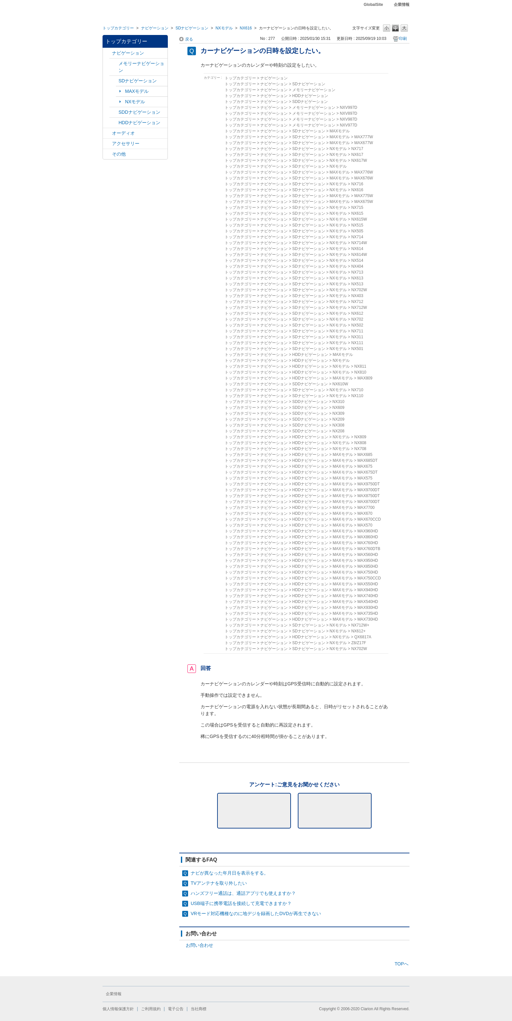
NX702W (359, 290)
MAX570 (364, 525)
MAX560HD (367, 554)
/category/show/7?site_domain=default (114, 63)
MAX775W (363, 195)
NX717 (357, 148)
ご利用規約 (151, 1009)
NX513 (357, 284)
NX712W (359, 307)
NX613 (357, 278)
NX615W (359, 219)
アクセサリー (125, 143)
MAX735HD (367, 613)
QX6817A (362, 637)
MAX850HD (367, 566)
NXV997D (348, 107)
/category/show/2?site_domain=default (107, 53)
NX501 (357, 348)
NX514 (357, 260)
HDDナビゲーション (139, 122)
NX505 (357, 231)
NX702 (357, 319)
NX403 (357, 295)
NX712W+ (360, 625)
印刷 (403, 38)
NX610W (340, 384)
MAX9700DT (368, 490)
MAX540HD (367, 601)
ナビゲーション (154, 28)
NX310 (338, 401)
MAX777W (363, 137)
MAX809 (364, 378)
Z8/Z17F (358, 643)
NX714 (357, 237)
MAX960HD (367, 531)
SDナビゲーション (191, 28)
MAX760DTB (368, 548)
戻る (189, 39)
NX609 (338, 407)
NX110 (357, 395)
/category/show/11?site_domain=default (107, 154)
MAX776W (363, 172)
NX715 (357, 207)
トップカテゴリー (118, 28)
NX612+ (358, 631)
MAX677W (363, 143)
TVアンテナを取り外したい (219, 883)
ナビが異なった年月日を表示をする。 (229, 873)
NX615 (357, 213)
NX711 (357, 331)
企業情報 (401, 4)
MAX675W (363, 201)
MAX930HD (367, 607)
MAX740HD (367, 596)
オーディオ (123, 133)
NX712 (357, 301)
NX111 (357, 343)
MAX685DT (367, 460)
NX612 (357, 313)
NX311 (357, 337)
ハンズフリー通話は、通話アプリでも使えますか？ (243, 893)
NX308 (338, 425)
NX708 (360, 448)
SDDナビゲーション (139, 112)
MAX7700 (366, 507)
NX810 (360, 372)
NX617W (359, 160)
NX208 (338, 431)
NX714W (359, 243)
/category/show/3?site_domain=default (114, 80)
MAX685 (364, 454)
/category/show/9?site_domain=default (114, 112)
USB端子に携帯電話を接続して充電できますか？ (241, 903)
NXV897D (348, 113)
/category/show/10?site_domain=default (107, 143)
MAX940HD (367, 590)
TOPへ (401, 963)
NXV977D (348, 125)
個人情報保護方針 (118, 1009)
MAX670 (364, 513)
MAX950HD (367, 560)
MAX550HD (367, 584)
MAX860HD (367, 537)
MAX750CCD (369, 578)
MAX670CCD (369, 519)
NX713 (357, 272)
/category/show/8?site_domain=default (114, 122)
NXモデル (224, 28)
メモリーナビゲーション (141, 67)
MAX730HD (367, 619)
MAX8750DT (368, 496)
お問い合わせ (199, 945)
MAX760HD (367, 543)
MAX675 (364, 466)
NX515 (357, 225)
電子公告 (176, 1009)
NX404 (357, 266)
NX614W (359, 254)
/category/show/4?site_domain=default (107, 133)
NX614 (357, 248)
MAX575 (364, 478)
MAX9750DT (368, 484)
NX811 (360, 366)
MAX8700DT (368, 501)
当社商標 (198, 1009)
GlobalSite (373, 4)
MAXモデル (137, 91)
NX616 (246, 28)
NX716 (357, 184)
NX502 (357, 325)
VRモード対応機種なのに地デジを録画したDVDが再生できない (256, 913)
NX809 (360, 437)
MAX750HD (367, 572)
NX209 (338, 419)
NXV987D (348, 119)
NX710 (357, 390)
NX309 (338, 413)
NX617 (357, 154)
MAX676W (363, 178)
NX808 (360, 443)
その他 (119, 154)
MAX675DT (367, 472)
